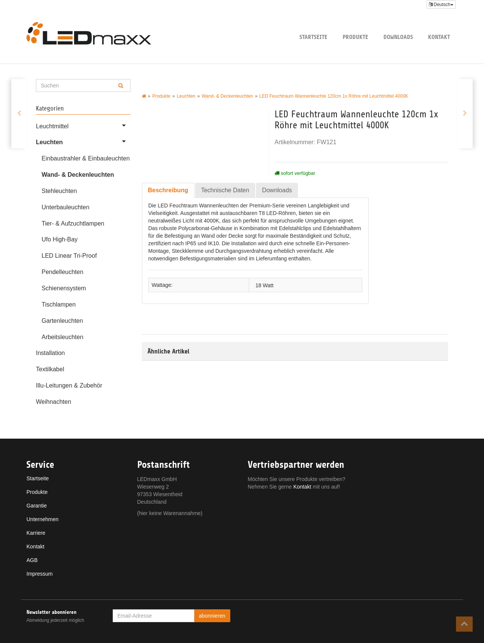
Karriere (35, 533)
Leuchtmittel (83, 125)
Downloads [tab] (277, 190)
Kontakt (439, 36)
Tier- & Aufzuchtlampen (73, 223)
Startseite (313, 36)
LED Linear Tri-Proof (69, 255)
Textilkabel (50, 369)
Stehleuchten (59, 191)
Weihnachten (53, 402)
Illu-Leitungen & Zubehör (69, 385)
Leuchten (83, 141)
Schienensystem (64, 288)
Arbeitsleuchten (62, 337)
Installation (50, 353)
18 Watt (264, 285)
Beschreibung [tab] (168, 190)
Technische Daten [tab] (225, 190)
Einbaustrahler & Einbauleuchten (86, 158)
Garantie (36, 506)
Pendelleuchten (62, 272)
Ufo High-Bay (60, 239)
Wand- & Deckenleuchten (78, 174)
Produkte (355, 36)
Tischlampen (59, 304)
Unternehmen (42, 519)
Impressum (39, 574)
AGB (32, 560)
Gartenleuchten (62, 321)
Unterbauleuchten (65, 207)
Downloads (398, 36)
